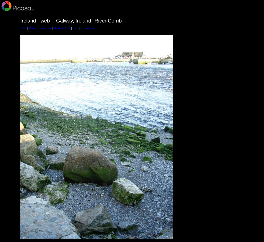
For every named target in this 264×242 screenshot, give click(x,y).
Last (75, 28)
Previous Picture (40, 28)
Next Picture (62, 28)
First (23, 28)
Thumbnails (89, 28)
